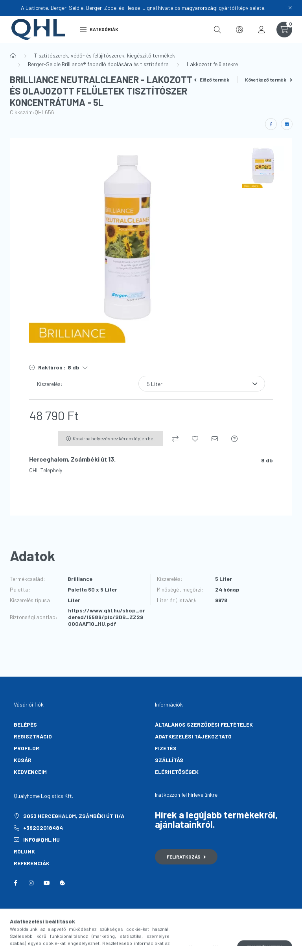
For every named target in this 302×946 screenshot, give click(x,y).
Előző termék (212, 79)
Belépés (25, 724)
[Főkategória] (13, 55)
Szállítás (169, 760)
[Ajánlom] (215, 439)
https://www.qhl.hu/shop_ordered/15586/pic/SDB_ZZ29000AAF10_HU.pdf (106, 617)
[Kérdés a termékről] (234, 439)
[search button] (217, 29)
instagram (31, 883)
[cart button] (284, 29)
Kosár (22, 760)
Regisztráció (33, 736)
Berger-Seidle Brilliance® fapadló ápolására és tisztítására (98, 64)
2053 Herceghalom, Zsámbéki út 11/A (73, 815)
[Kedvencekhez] (195, 439)
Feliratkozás (186, 856)
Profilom (27, 748)
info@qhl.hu (41, 839)
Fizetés (166, 748)
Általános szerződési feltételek (204, 724)
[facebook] (271, 124)
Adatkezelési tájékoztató (193, 736)
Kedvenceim (30, 771)
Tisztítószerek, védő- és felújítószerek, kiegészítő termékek (104, 55)
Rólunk (24, 851)
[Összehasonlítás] (175, 439)
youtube (47, 883)
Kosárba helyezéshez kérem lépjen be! (114, 438)
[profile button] (261, 29)
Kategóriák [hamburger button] (99, 29)
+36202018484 (43, 827)
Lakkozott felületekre (212, 64)
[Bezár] (290, 8)
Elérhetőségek (177, 771)
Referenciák (32, 863)
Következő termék (268, 79)
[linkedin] (287, 124)
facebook (15, 883)
